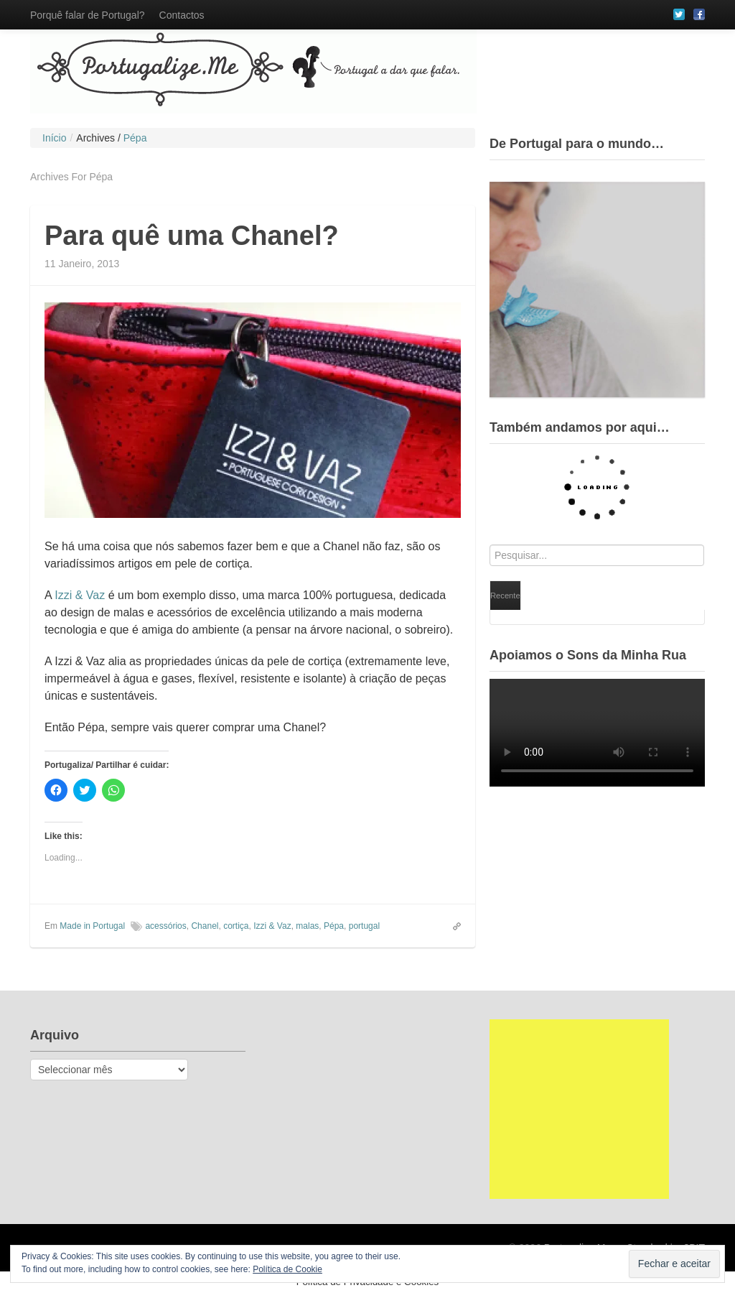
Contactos (182, 15)
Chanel (204, 926)
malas (307, 926)
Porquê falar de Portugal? (87, 15)
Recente (505, 595)
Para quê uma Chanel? (192, 236)
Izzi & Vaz (80, 595)
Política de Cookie (287, 1269)
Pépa (334, 926)
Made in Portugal (92, 926)
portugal (364, 926)
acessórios (165, 926)
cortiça (235, 926)
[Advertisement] (579, 1109)
